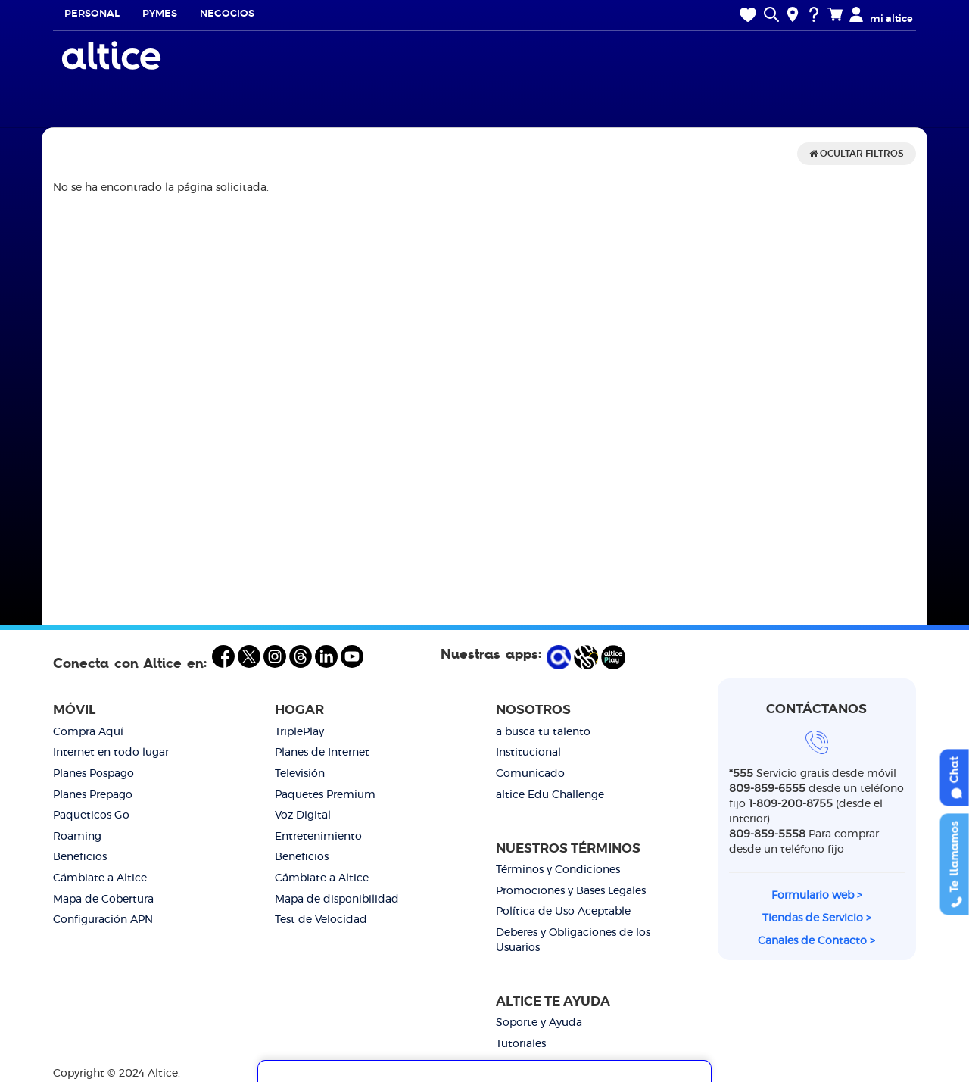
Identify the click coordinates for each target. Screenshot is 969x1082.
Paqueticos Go (91, 815)
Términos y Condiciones (558, 870)
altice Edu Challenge (550, 795)
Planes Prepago (92, 795)
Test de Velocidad (321, 920)
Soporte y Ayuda (539, 1023)
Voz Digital (303, 815)
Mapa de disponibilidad (337, 899)
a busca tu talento (543, 732)
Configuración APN (103, 920)
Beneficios (80, 857)
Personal (92, 14)
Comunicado (530, 774)
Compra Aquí (88, 732)
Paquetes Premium (325, 795)
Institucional (528, 752)
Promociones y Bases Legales (571, 891)
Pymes (159, 14)
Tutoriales (521, 1044)
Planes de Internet (322, 752)
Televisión (300, 774)
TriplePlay (299, 732)
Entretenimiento (318, 836)
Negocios (227, 14)
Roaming (77, 836)
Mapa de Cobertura (103, 899)
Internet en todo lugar (111, 752)
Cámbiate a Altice (100, 878)
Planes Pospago (93, 774)
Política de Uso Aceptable (563, 911)
